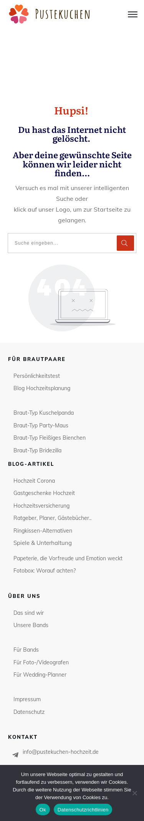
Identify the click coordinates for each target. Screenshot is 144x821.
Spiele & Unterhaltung (42, 479)
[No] (134, 793)
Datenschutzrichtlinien (83, 810)
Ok (43, 810)
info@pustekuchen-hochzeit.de (61, 688)
